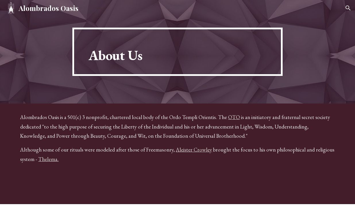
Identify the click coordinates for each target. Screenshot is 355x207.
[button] (348, 8)
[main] (177, 52)
